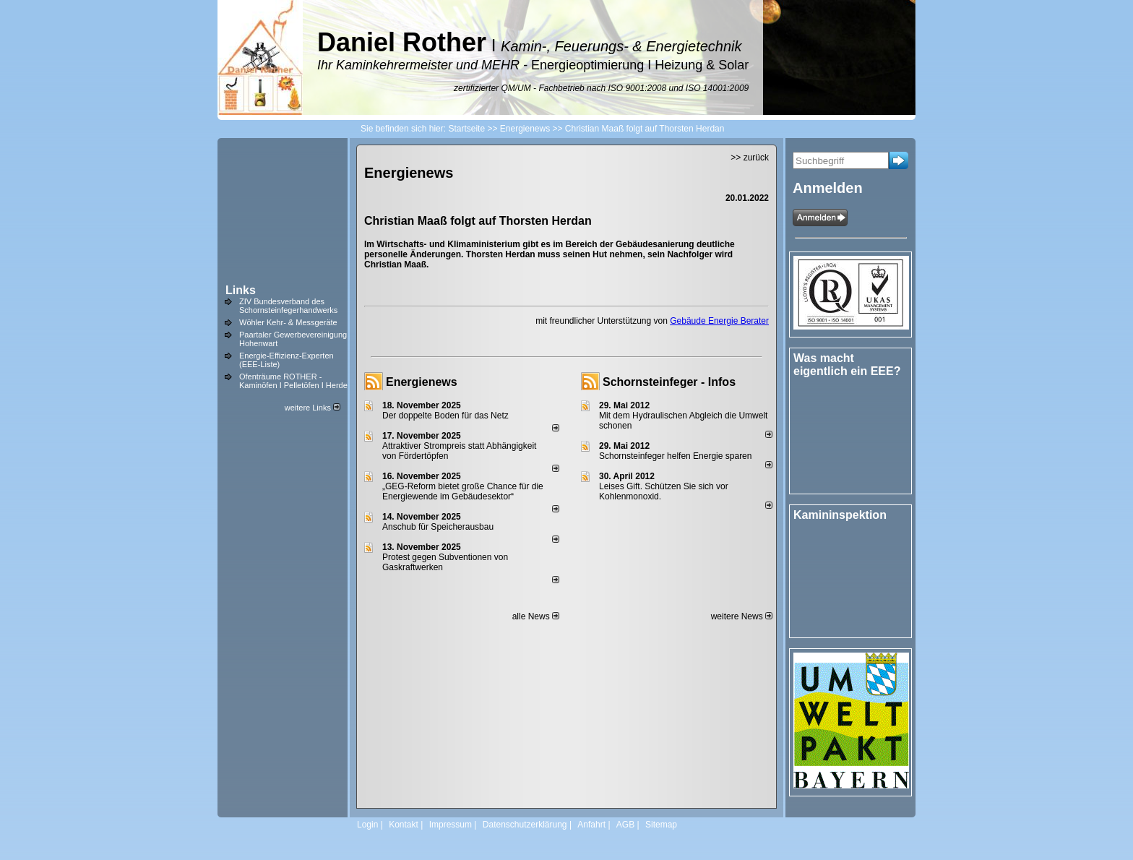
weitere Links (312, 407)
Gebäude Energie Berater (719, 321)
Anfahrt (591, 825)
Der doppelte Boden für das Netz (445, 415)
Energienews (421, 382)
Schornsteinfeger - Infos (669, 382)
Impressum (450, 825)
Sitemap (661, 825)
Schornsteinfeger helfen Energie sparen (675, 456)
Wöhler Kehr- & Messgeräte (288, 322)
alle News (535, 616)
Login (367, 825)
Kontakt (403, 825)
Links (240, 290)
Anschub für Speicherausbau (438, 527)
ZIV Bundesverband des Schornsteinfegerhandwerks (288, 305)
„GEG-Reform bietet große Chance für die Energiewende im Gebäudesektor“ (462, 491)
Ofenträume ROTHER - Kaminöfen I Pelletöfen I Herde (293, 381)
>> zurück (750, 157)
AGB (625, 825)
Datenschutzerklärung (525, 825)
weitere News (741, 616)
